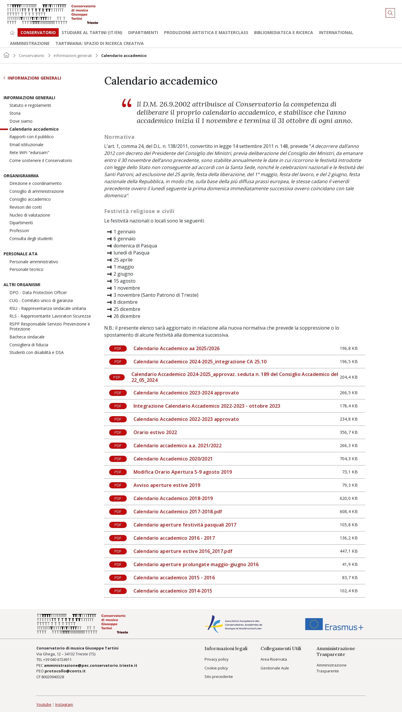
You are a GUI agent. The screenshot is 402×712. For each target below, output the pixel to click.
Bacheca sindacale (27, 337)
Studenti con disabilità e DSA (36, 352)
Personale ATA (21, 254)
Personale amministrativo (33, 261)
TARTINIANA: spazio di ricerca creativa (99, 43)
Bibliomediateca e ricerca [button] (283, 32)
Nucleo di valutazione (29, 215)
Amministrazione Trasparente (332, 668)
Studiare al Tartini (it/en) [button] (92, 32)
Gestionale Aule (275, 668)
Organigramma (21, 175)
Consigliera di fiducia (28, 344)
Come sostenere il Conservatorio (40, 160)
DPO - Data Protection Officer (38, 292)
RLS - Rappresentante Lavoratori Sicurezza (50, 316)
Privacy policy (217, 659)
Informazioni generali (73, 55)
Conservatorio (31, 55)
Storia (15, 113)
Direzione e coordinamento (35, 183)
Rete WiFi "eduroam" (29, 152)
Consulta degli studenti (31, 238)
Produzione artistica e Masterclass (206, 32)
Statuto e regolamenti (30, 105)
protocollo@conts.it (65, 671)
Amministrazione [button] (30, 43)
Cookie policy (216, 668)
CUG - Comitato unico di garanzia (41, 300)
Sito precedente (219, 676)
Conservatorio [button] (38, 32)
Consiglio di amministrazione (36, 191)
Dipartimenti (143, 32)
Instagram (64, 704)
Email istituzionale (26, 144)
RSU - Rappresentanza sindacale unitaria (47, 308)
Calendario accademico (34, 129)
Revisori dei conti (25, 207)
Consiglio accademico (30, 199)
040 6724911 (61, 659)
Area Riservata (274, 659)
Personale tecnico (26, 269)
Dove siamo (21, 121)
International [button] (336, 32)
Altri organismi (22, 284)
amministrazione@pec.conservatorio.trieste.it (90, 665)
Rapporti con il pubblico (31, 136)
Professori (19, 230)
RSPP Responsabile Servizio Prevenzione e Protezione (49, 327)
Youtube (43, 704)
